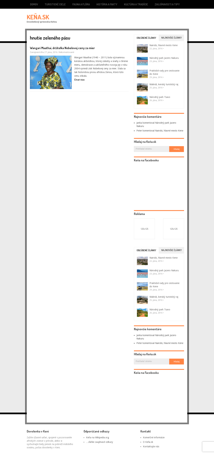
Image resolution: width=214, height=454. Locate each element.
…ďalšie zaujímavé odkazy (99, 442)
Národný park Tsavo (159, 97)
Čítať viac (79, 80)
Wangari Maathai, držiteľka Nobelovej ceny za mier (62, 48)
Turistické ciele (55, 4)
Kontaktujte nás (151, 446)
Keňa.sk (38, 17)
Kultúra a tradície (136, 4)
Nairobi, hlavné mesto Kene (163, 45)
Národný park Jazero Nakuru (164, 58)
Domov (34, 4)
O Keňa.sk (148, 442)
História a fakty (106, 4)
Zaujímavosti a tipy (167, 4)
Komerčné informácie (154, 437)
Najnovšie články (171, 37)
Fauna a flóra (81, 4)
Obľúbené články (146, 37)
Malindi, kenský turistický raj (163, 84)
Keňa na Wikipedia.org (97, 437)
